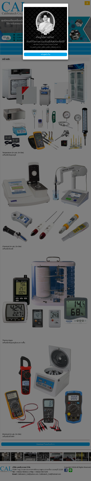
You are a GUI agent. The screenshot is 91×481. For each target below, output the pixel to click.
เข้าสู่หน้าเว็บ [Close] (45, 54)
